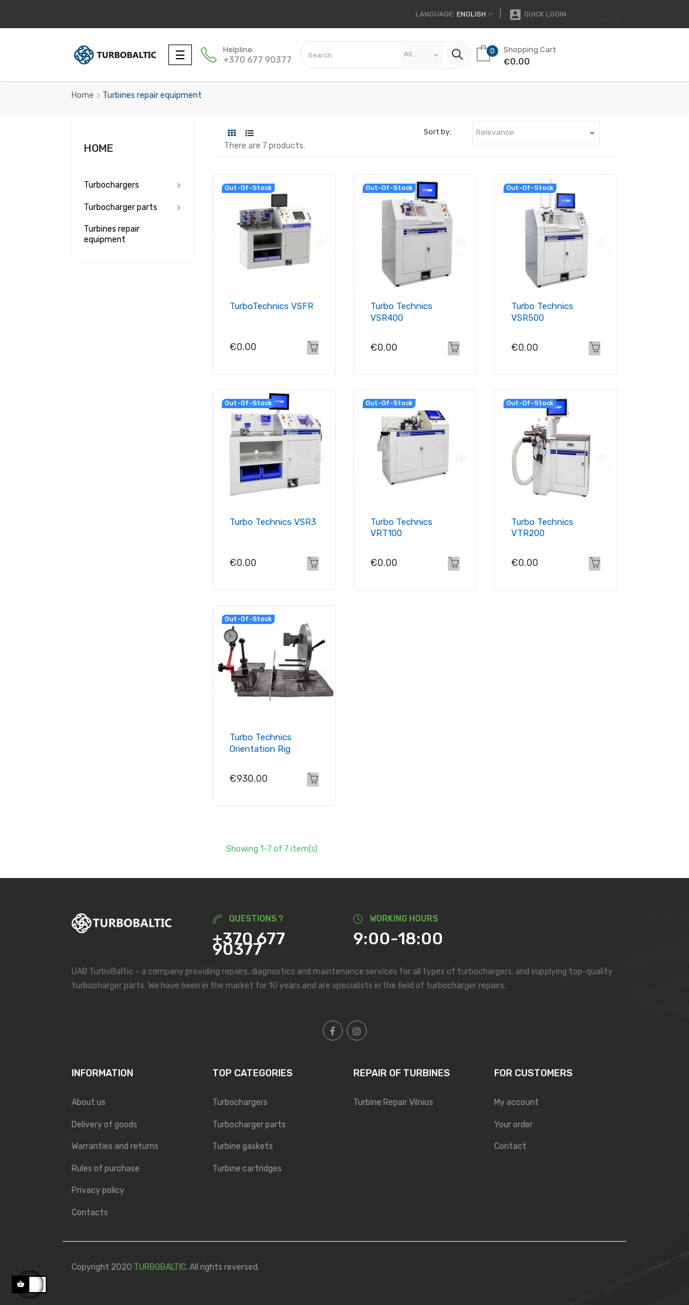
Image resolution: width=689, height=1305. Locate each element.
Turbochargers (111, 185)
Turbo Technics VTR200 (542, 528)
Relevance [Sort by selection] (538, 133)
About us (89, 1102)
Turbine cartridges (247, 1169)
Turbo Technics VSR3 (272, 522)
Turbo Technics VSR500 (542, 312)
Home (98, 148)
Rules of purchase (106, 1169)
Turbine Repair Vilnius (393, 1102)
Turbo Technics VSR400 (401, 312)
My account (516, 1102)
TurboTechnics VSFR (271, 306)
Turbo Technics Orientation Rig (260, 743)
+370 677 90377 (257, 60)
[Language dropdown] (454, 14)
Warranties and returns (115, 1146)
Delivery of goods (104, 1125)
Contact (510, 1146)
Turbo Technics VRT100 (401, 528)
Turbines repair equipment (112, 234)
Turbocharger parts (120, 207)
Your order (513, 1125)
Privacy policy (98, 1190)
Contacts (90, 1213)
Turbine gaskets (242, 1146)
